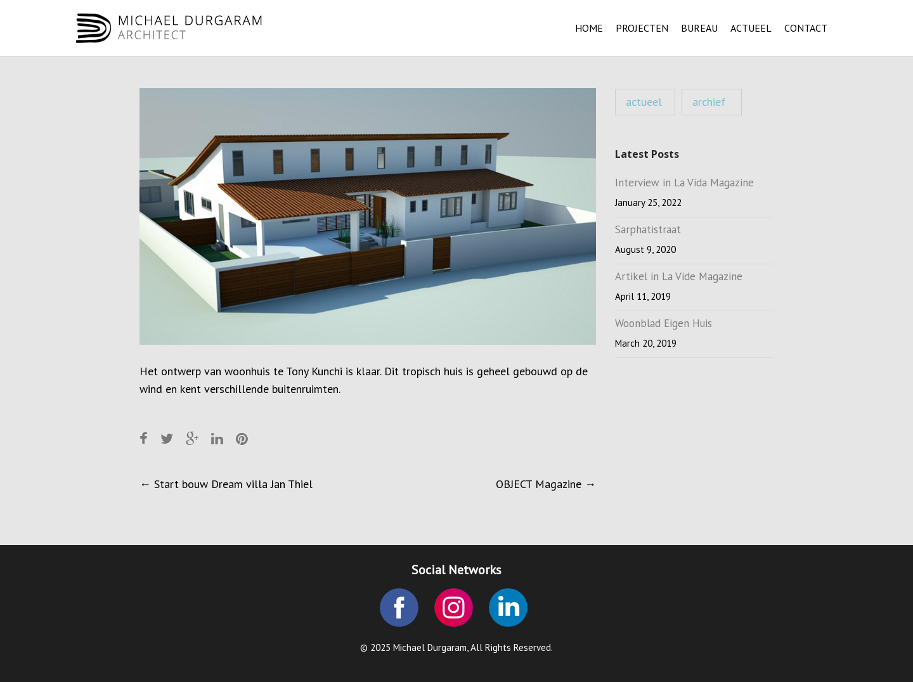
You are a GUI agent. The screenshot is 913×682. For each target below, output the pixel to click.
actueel (644, 101)
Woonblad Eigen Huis (663, 323)
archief (708, 101)
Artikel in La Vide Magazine (678, 276)
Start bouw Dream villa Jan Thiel (226, 484)
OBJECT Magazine (546, 484)
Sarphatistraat (648, 229)
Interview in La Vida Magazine (684, 183)
